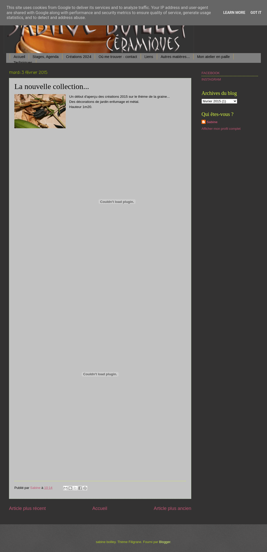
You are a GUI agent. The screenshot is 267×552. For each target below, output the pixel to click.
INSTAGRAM (211, 79)
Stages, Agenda (46, 57)
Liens (149, 57)
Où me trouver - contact (118, 57)
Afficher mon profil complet (221, 129)
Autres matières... (175, 57)
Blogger (164, 542)
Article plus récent (27, 508)
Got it (255, 13)
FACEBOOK (211, 73)
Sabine (212, 122)
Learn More (234, 13)
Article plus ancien (172, 508)
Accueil (19, 57)
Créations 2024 (78, 57)
